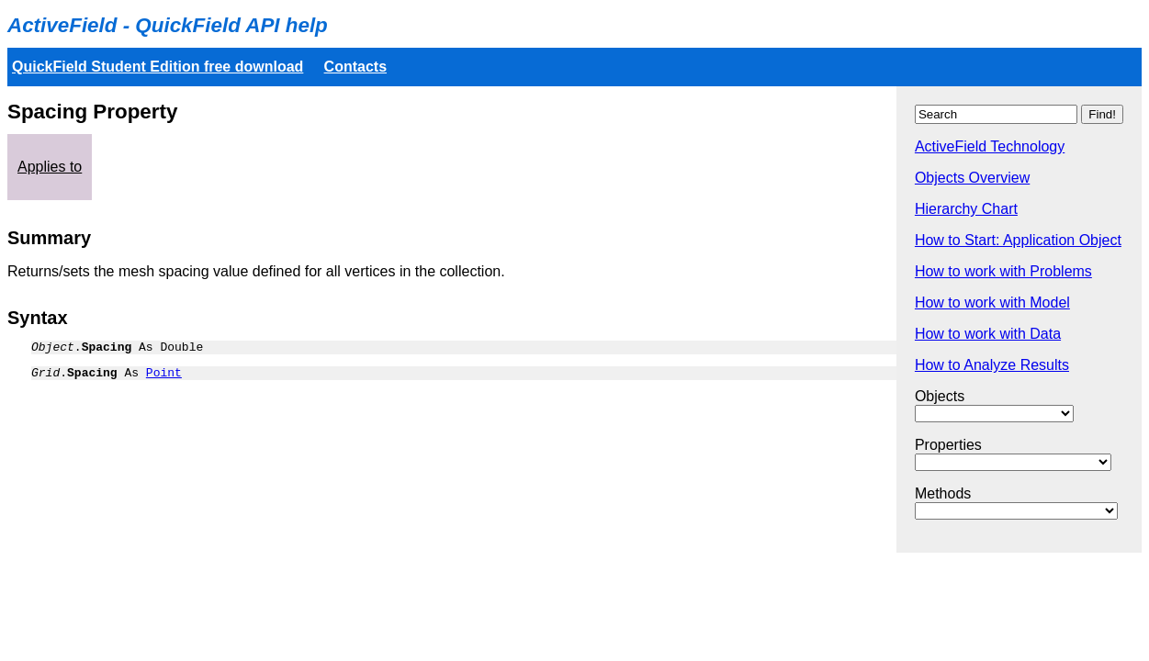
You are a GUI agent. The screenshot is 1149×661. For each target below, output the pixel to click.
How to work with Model (992, 302)
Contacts (355, 66)
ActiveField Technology (990, 146)
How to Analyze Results (992, 365)
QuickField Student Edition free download (157, 66)
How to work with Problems (1003, 271)
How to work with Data (988, 334)
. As (106, 377)
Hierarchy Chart (966, 209)
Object (52, 349)
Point (164, 377)
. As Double (117, 349)
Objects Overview (972, 177)
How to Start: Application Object (1018, 240)
